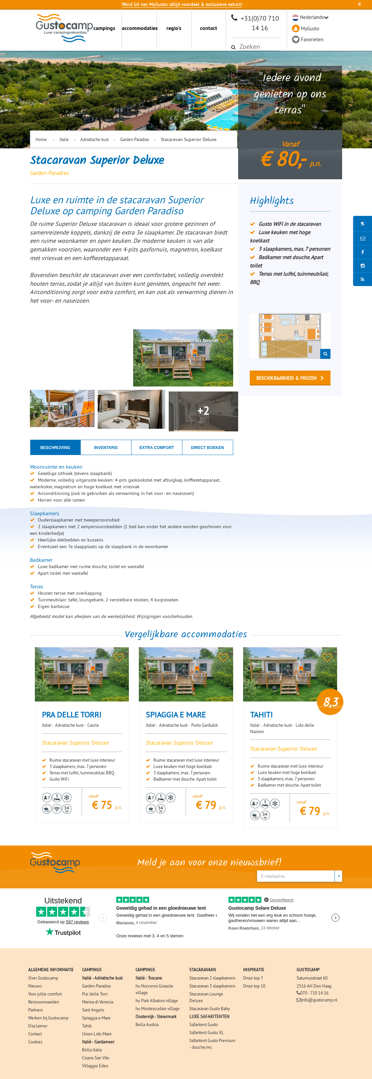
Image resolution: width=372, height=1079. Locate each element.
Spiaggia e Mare (96, 1017)
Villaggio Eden (95, 1065)
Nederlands (312, 17)
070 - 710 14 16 (314, 993)
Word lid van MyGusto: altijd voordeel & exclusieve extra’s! (182, 4)
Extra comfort (157, 447)
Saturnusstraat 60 (312, 978)
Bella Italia (92, 1049)
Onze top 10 (254, 986)
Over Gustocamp (43, 978)
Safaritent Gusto (203, 1024)
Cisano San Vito (95, 1057)
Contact (35, 1033)
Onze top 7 (253, 978)
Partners (35, 1009)
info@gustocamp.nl (319, 999)
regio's (173, 28)
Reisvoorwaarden (43, 1001)
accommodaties (139, 28)
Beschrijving (55, 447)
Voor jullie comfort (45, 994)
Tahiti (87, 1025)
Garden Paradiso (134, 139)
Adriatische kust (94, 139)
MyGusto (310, 28)
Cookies (35, 1041)
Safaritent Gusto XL (206, 1032)
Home (42, 139)
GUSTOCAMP (308, 970)
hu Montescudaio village (158, 1008)
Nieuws (35, 986)
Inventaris (106, 447)
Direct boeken (207, 447)
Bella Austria (147, 1024)
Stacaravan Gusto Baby (209, 1008)
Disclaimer (37, 1025)
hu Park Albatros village (157, 1000)
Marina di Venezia (97, 1001)
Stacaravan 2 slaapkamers (212, 978)
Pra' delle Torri (95, 994)
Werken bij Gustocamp (48, 1017)
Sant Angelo (93, 1009)
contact (208, 28)
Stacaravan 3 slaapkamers (212, 986)
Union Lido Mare (97, 1033)
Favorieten (312, 39)
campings (104, 28)
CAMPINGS (92, 970)
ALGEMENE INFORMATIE (51, 970)
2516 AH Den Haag (314, 986)
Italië (64, 139)
